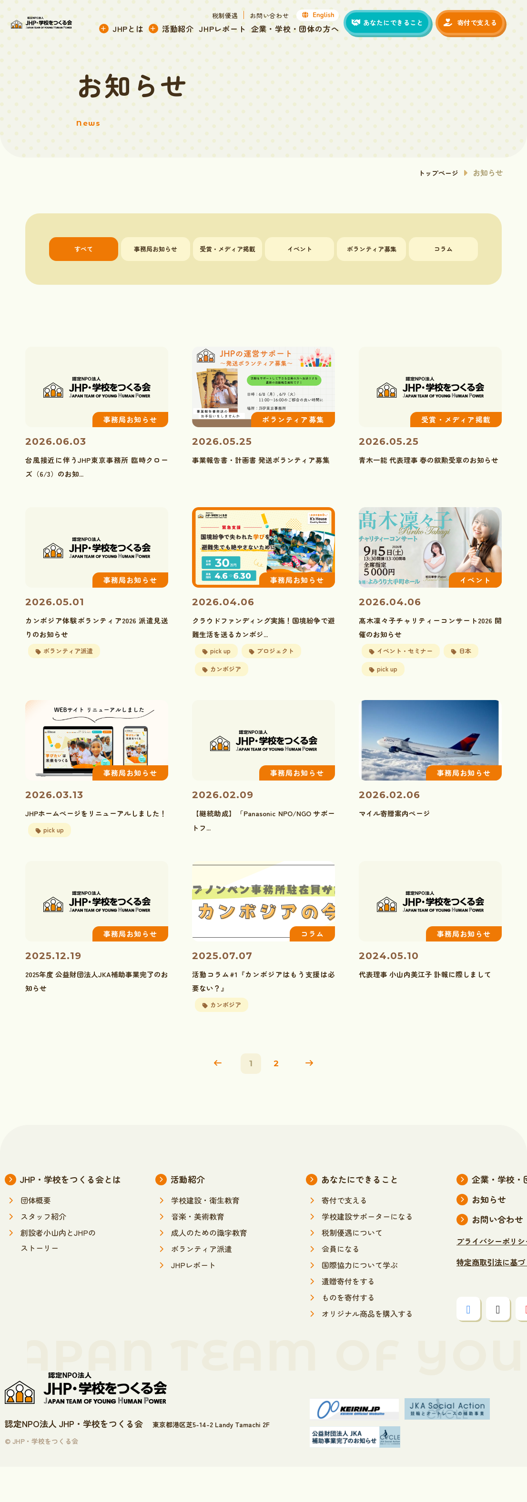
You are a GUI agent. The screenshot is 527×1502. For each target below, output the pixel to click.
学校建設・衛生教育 (205, 1235)
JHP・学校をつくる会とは (70, 1214)
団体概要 (35, 1235)
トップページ (435, 172)
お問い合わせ (277, 17)
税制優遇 (233, 17)
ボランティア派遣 (201, 1284)
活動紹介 (186, 30)
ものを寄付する (348, 1332)
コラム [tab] (443, 249)
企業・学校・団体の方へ (303, 30)
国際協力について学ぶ (360, 1300)
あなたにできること (359, 1214)
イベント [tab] (299, 249)
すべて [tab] (83, 249)
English (326, 16)
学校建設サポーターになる (367, 1251)
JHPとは (136, 30)
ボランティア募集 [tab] (371, 249)
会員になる (341, 1284)
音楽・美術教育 (197, 1251)
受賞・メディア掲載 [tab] (227, 249)
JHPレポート (230, 30)
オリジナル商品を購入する (367, 1348)
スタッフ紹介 (43, 1251)
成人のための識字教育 (209, 1267)
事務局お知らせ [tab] (156, 249)
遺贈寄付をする (348, 1316)
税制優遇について (352, 1267)
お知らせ (489, 1234)
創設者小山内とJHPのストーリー (58, 1275)
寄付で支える (344, 1235)
